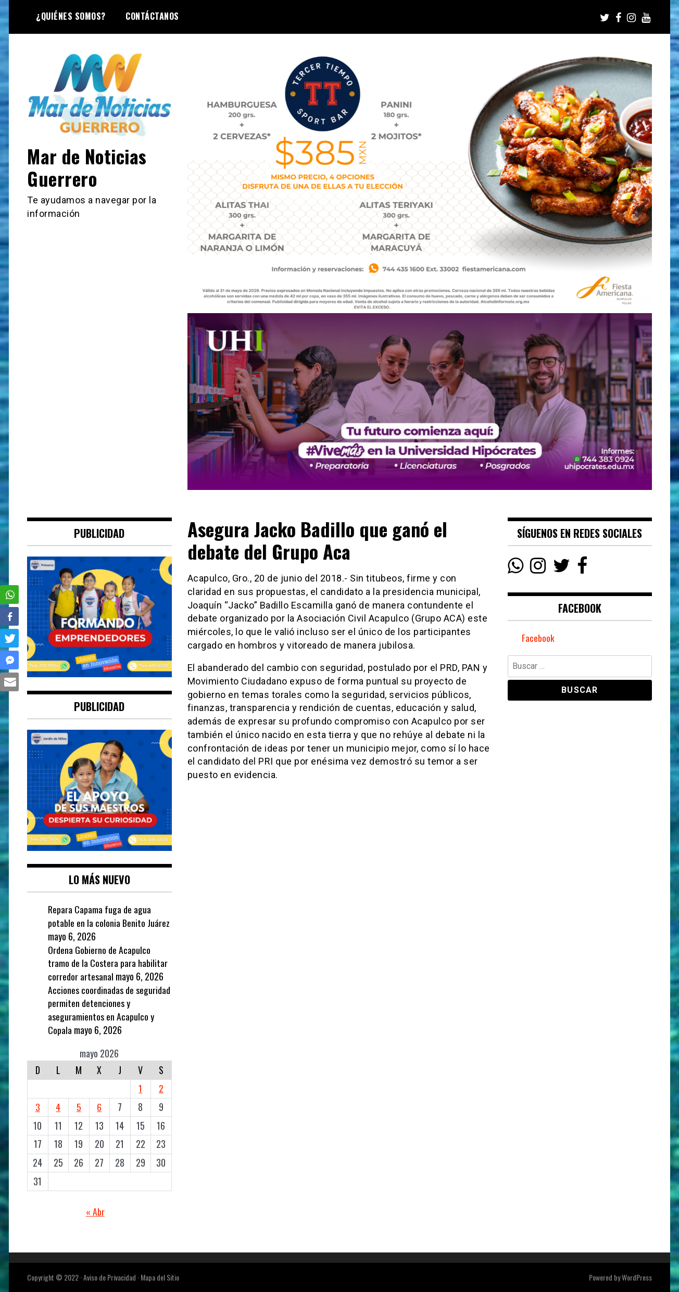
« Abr (95, 1211)
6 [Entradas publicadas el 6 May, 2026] (99, 1107)
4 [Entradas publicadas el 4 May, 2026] (58, 1107)
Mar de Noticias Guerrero (88, 167)
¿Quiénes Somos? (71, 16)
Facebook (538, 638)
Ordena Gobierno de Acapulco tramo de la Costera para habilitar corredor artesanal (108, 963)
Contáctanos (152, 16)
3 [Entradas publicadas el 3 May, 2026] (37, 1107)
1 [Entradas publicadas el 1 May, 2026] (140, 1088)
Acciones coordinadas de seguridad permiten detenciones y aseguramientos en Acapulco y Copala (109, 1010)
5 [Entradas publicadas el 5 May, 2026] (79, 1107)
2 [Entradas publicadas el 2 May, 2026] (161, 1088)
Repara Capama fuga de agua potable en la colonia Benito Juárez (109, 915)
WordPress (637, 1277)
